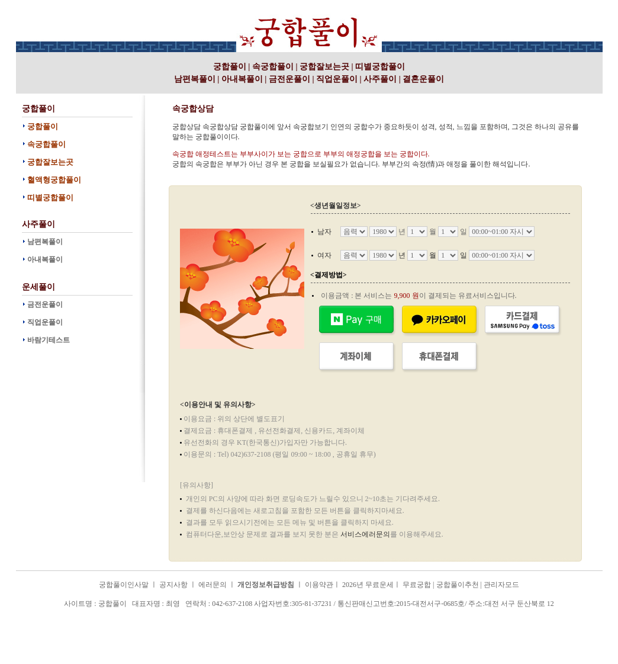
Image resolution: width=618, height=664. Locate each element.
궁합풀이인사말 (124, 584)
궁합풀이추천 (457, 584)
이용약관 (319, 584)
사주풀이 (380, 79)
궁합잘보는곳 (324, 66)
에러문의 (212, 584)
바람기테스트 (48, 340)
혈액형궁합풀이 (54, 179)
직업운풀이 (337, 79)
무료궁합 (417, 584)
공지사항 (173, 584)
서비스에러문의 (365, 534)
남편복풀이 (194, 79)
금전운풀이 (289, 79)
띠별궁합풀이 (380, 66)
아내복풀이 (242, 79)
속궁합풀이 (273, 66)
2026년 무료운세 (368, 584)
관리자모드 (501, 584)
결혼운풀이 (423, 79)
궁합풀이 (145, 5)
